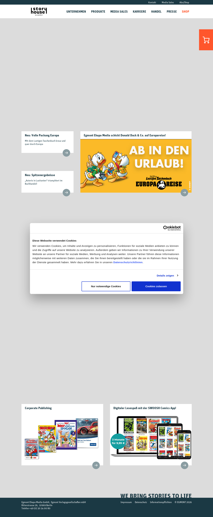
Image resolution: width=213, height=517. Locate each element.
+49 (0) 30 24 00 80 (39, 508)
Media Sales (168, 2)
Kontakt (152, 2)
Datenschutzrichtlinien (128, 262)
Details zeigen (165, 275)
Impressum (126, 502)
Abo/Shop (184, 2)
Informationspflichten (161, 502)
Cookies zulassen (156, 286)
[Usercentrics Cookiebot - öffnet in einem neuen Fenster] (166, 228)
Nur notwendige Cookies (106, 286)
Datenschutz (141, 502)
